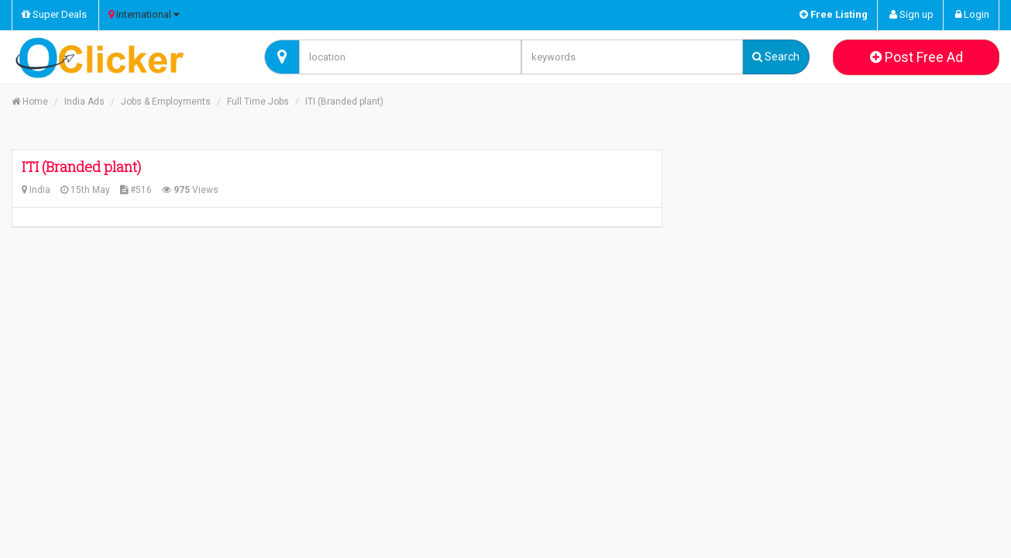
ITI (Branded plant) (344, 101)
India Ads (84, 101)
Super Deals (54, 14)
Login (972, 14)
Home (30, 101)
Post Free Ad (916, 57)
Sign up (911, 14)
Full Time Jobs (258, 101)
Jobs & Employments (166, 101)
